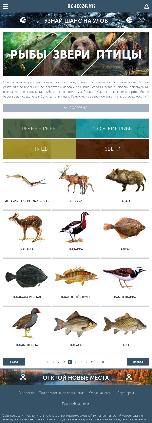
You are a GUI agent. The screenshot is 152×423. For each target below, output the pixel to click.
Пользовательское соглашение (62, 393)
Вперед (138, 362)
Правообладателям (76, 404)
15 (103, 362)
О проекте (26, 393)
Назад (14, 362)
